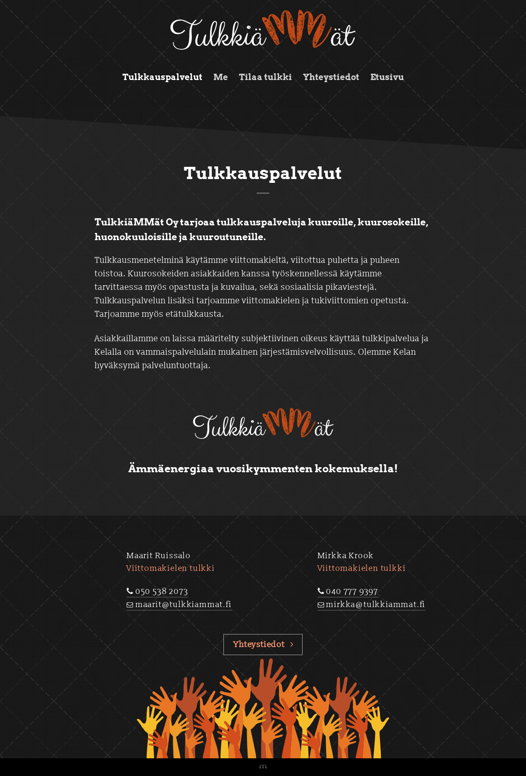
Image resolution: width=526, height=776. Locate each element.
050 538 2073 (162, 591)
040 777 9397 (352, 591)
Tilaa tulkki (265, 77)
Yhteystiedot (331, 77)
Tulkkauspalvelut (162, 77)
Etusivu (387, 77)
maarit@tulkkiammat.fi (183, 604)
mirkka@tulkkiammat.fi (375, 604)
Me (220, 77)
